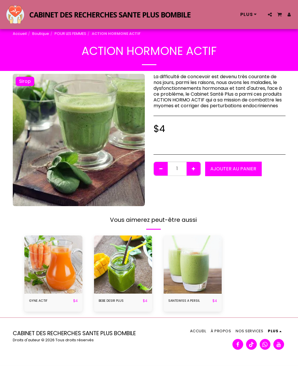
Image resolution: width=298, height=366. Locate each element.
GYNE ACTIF (39, 301)
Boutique (40, 33)
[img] (53, 264)
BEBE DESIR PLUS (113, 301)
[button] (270, 14)
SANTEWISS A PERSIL (186, 301)
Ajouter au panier (233, 168)
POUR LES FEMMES (70, 33)
